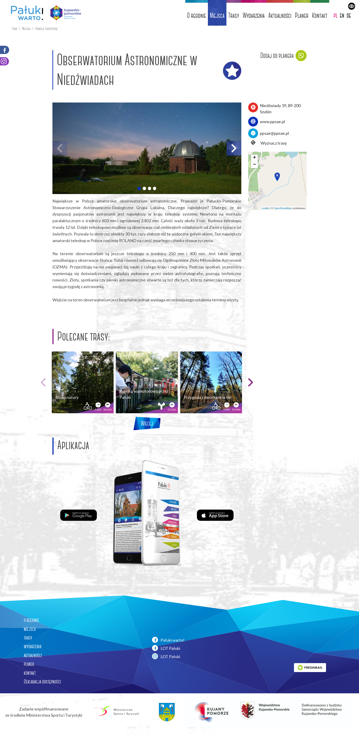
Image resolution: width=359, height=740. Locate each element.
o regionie (31, 620)
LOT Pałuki (166, 648)
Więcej (147, 423)
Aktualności (279, 15)
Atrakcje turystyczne (46, 29)
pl (336, 15)
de (349, 15)
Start (14, 29)
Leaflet (265, 208)
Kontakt (319, 15)
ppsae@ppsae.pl (274, 133)
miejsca (30, 629)
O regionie (196, 15)
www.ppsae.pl (272, 121)
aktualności (33, 655)
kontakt (30, 673)
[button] (139, 188)
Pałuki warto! (168, 640)
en (342, 15)
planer (29, 664)
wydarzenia (32, 646)
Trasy (233, 15)
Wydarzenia (254, 15)
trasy (28, 638)
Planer (301, 15)
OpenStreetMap (283, 208)
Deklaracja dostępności (42, 682)
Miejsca (217, 15)
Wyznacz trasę (267, 143)
